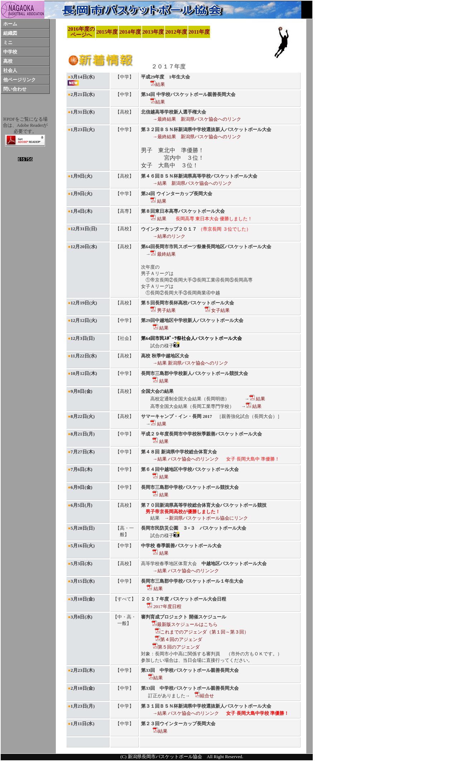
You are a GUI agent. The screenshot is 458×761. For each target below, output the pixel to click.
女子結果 (217, 310)
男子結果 (162, 310)
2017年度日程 (164, 606)
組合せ (204, 695)
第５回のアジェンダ (176, 647)
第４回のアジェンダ (178, 639)
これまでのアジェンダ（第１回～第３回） (202, 632)
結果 (157, 84)
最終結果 (162, 254)
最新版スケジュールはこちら (185, 624)
